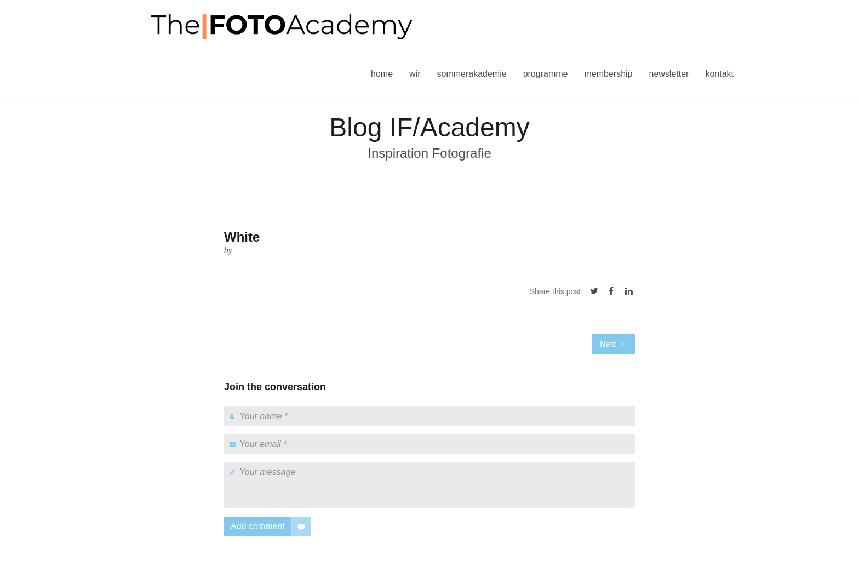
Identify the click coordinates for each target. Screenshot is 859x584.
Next (612, 344)
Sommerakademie (471, 73)
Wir (414, 73)
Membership (608, 73)
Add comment (271, 526)
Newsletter (669, 73)
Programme (545, 73)
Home (382, 73)
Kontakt (719, 73)
